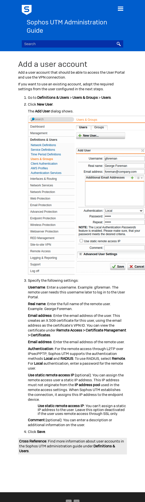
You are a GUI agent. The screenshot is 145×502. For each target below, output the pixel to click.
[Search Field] (72, 44)
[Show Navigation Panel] (120, 8)
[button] (118, 44)
